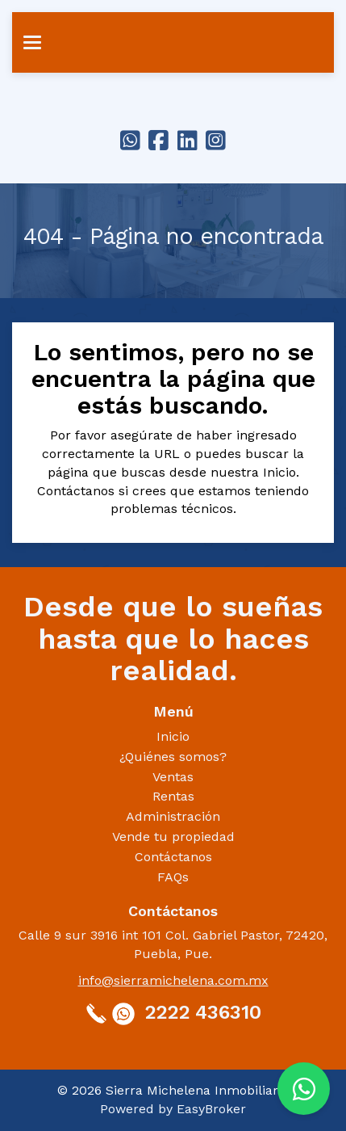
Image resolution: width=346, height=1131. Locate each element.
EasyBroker (211, 1108)
